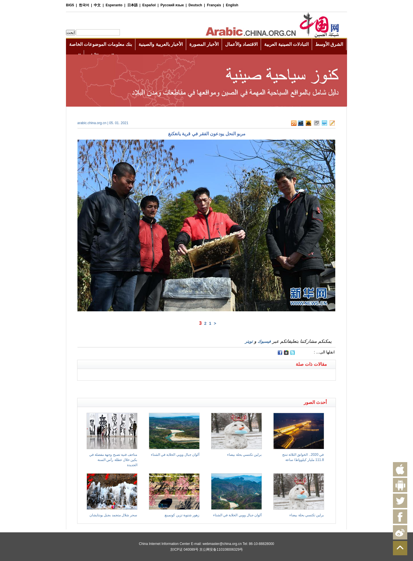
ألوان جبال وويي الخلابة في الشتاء (175, 455)
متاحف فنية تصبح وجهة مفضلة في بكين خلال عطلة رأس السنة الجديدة (113, 460)
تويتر (249, 341)
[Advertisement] (141, 388)
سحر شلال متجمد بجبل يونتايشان (113, 515)
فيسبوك (264, 341)
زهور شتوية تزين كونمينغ (182, 515)
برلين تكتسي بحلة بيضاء (244, 455)
